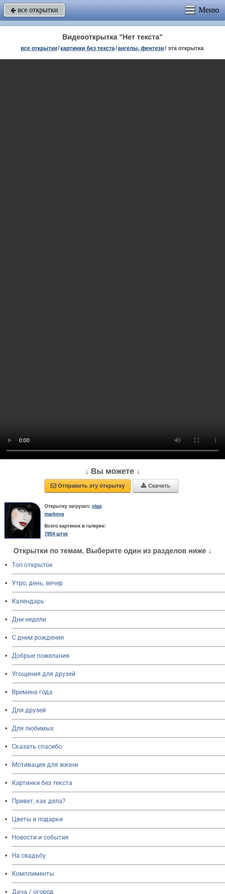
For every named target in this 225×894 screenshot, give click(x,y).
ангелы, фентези (141, 48)
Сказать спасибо (37, 746)
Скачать (155, 486)
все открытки (34, 10)
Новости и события (40, 837)
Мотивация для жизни (45, 764)
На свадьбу (29, 855)
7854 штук (56, 534)
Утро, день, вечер (37, 583)
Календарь (28, 601)
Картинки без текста (42, 783)
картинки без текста (87, 48)
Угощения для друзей (43, 674)
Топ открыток (32, 565)
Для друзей (29, 710)
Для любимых (33, 728)
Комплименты (33, 873)
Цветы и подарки (37, 819)
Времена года (32, 692)
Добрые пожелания (40, 655)
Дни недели (29, 619)
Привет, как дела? (39, 801)
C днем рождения (38, 637)
